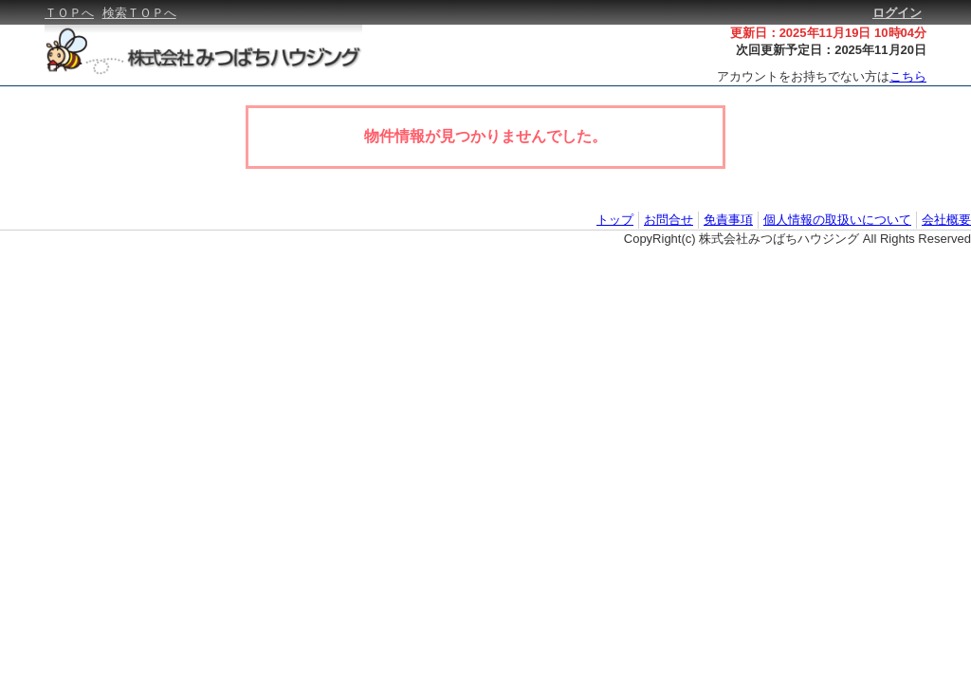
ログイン (897, 13)
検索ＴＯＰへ (139, 13)
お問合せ (668, 219)
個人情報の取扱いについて (837, 219)
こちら (907, 76)
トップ (614, 219)
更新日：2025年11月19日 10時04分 (828, 33)
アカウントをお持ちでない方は (821, 76)
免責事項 (728, 219)
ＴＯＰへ (69, 13)
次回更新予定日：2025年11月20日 (831, 50)
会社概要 (946, 219)
